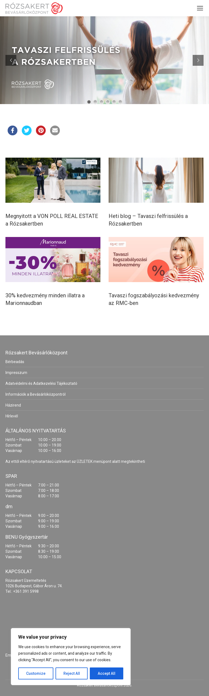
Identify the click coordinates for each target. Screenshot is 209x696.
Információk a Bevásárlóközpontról (35, 394)
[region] (71, 656)
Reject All (71, 673)
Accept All (106, 673)
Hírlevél (11, 416)
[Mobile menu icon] (200, 8)
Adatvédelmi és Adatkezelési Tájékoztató (41, 383)
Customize (35, 673)
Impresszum (16, 372)
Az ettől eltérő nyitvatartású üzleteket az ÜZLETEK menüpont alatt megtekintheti (75, 461)
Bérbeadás (14, 362)
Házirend (13, 405)
